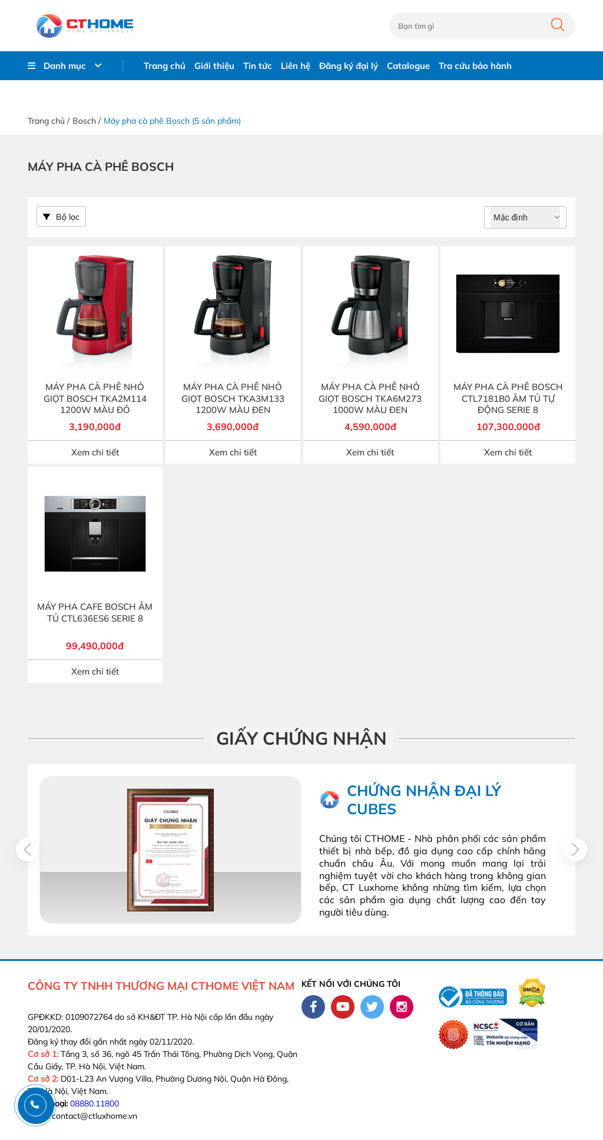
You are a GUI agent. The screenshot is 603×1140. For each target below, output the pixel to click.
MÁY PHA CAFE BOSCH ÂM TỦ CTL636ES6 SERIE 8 (95, 612)
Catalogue (408, 65)
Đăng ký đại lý (348, 65)
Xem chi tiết (95, 452)
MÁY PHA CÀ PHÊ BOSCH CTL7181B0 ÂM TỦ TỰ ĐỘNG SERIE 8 (508, 398)
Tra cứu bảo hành (475, 65)
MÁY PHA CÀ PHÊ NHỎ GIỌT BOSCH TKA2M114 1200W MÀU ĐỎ (95, 398)
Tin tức (257, 65)
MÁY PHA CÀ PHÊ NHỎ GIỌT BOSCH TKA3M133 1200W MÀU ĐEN (232, 398)
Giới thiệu (214, 65)
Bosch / (86, 120)
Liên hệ (295, 65)
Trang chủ (164, 65)
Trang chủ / (48, 120)
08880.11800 (94, 1103)
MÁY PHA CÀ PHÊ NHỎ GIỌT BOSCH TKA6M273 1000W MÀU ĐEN (370, 398)
